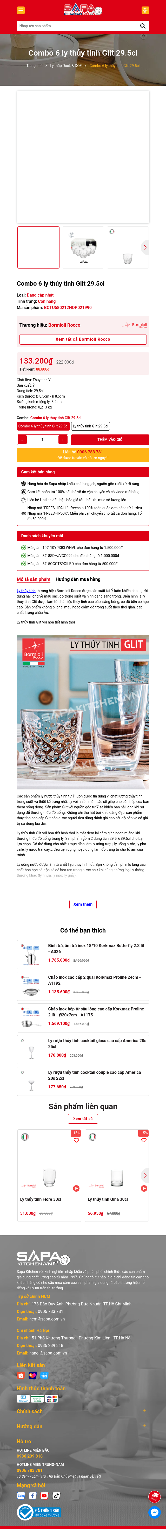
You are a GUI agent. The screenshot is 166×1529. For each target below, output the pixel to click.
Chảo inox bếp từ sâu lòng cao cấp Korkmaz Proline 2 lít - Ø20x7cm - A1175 (96, 1012)
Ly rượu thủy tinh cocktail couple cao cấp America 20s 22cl (94, 1075)
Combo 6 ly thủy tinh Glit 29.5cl (43, 426)
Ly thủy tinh (26, 591)
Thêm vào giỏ (110, 440)
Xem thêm (83, 904)
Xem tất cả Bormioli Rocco (83, 339)
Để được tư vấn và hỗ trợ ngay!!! (83, 454)
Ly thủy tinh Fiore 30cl (40, 1199)
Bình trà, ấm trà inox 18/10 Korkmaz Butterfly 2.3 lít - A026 (96, 948)
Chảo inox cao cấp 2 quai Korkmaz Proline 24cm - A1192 (94, 980)
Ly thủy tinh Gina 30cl (108, 1199)
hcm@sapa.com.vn (47, 1319)
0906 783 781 (50, 1311)
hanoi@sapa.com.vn (48, 1353)
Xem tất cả (83, 1119)
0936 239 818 (50, 1345)
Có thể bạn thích (83, 930)
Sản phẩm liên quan (83, 1106)
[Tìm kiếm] (142, 26)
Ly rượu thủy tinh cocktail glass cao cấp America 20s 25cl (97, 1043)
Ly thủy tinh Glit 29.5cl (90, 426)
